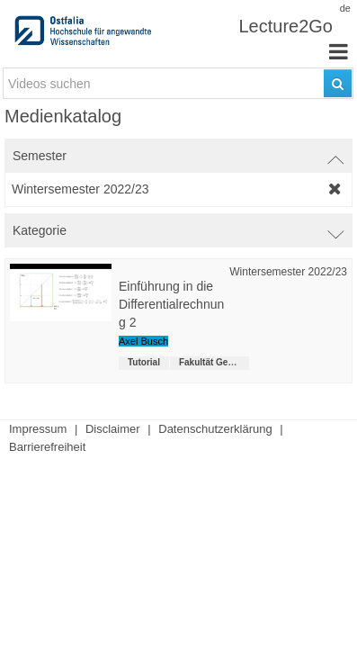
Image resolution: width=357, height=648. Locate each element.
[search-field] (178, 83)
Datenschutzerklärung (215, 429)
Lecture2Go (285, 26)
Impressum (38, 429)
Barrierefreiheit (47, 447)
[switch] (178, 156)
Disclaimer (112, 429)
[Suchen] (338, 83)
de (345, 8)
